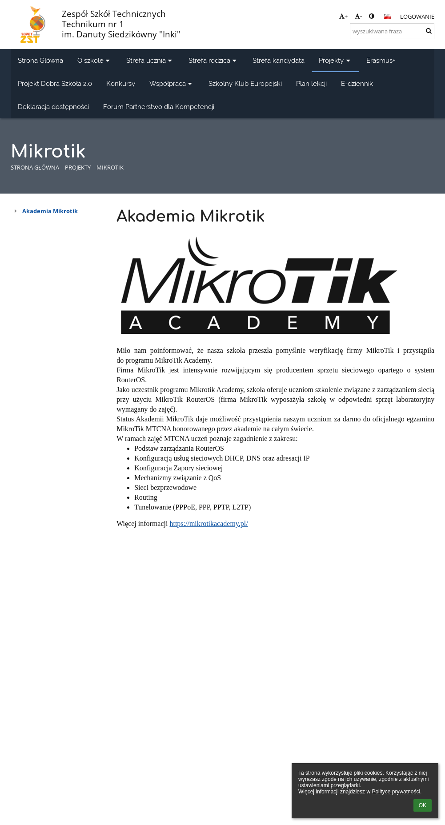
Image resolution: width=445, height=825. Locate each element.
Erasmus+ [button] (380, 60)
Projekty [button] (335, 60)
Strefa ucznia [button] (150, 60)
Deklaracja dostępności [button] (53, 106)
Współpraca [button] (171, 83)
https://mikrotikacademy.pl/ (208, 523)
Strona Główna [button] (40, 60)
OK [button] (422, 805)
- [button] (358, 16)
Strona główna (35, 167)
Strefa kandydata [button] (279, 60)
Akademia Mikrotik (50, 211)
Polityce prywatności (396, 792)
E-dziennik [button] (357, 83)
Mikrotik (110, 167)
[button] (387, 16)
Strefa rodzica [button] (213, 60)
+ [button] (343, 16)
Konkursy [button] (120, 83)
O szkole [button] (94, 60)
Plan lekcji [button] (311, 83)
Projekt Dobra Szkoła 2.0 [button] (55, 83)
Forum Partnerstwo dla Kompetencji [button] (158, 106)
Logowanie (417, 16)
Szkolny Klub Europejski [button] (245, 83)
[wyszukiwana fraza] (392, 31)
